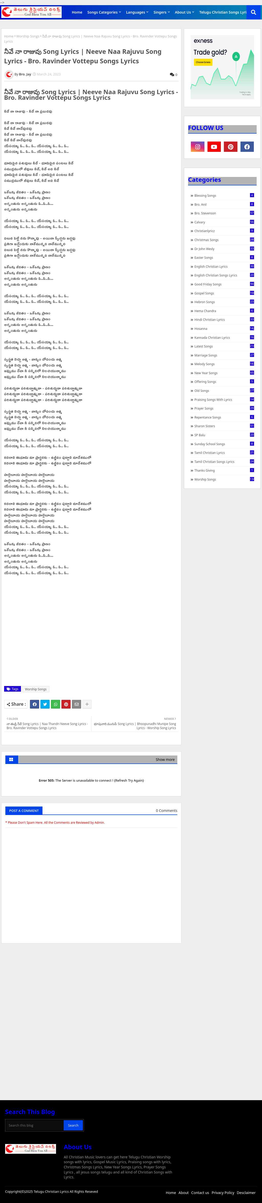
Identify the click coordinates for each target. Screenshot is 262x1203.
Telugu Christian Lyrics (52, 1191)
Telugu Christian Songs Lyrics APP (228, 12)
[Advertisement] (91, 986)
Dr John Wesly (224, 248)
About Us (183, 12)
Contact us (200, 1192)
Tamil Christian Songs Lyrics (224, 461)
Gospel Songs (224, 293)
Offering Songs (224, 381)
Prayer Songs (224, 408)
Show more (165, 759)
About (184, 1192)
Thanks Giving (224, 470)
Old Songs (224, 390)
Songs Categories (103, 12)
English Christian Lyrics (224, 266)
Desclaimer (246, 1192)
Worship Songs (27, 36)
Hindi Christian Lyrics (224, 319)
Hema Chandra (224, 311)
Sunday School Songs (224, 444)
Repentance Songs (224, 417)
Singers (160, 12)
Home (77, 12)
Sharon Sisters (224, 426)
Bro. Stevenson (224, 213)
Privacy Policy (223, 1192)
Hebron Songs (224, 302)
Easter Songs (224, 257)
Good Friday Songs (224, 284)
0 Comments (166, 810)
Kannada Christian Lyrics (224, 337)
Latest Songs (224, 346)
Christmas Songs (224, 239)
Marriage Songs (224, 355)
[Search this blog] (35, 1125)
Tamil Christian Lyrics (224, 452)
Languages (135, 12)
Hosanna (224, 328)
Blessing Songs (224, 195)
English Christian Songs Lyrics (224, 275)
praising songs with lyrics (224, 399)
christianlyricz (224, 230)
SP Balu (224, 435)
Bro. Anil (224, 204)
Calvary (224, 222)
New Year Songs (224, 373)
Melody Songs (224, 364)
